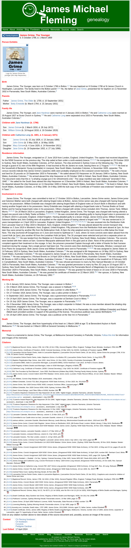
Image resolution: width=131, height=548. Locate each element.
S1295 (9, 350)
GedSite (61, 545)
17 (9, 181)
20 (9, 211)
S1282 (9, 426)
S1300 (9, 409)
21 (11, 211)
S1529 (9, 420)
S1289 (9, 458)
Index (73, 29)
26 (71, 222)
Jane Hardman (43, 113)
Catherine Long (104, 113)
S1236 (9, 352)
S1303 (9, 357)
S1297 (9, 393)
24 (53, 214)
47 (89, 314)
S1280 (9, 374)
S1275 (9, 431)
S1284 (9, 482)
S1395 (9, 472)
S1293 (9, 469)
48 (13, 326)
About (12, 29)
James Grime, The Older (22, 101)
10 (91, 160)
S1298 (9, 399)
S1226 (9, 496)
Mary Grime (18, 145)
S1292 (9, 384)
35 (46, 267)
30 (65, 251)
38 (73, 286)
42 (95, 295)
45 (113, 311)
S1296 (9, 390)
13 (112, 165)
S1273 (9, 414)
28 (76, 222)
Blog (27, 29)
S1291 (9, 466)
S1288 (9, 455)
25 (99, 219)
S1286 (9, 488)
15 (58, 173)
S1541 (9, 382)
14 (116, 165)
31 (107, 256)
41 (93, 295)
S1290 (9, 461)
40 (91, 295)
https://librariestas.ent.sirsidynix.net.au (21, 407)
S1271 (9, 347)
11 (93, 160)
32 (64, 259)
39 (75, 286)
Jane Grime (81, 89)
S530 (9, 371)
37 (54, 275)
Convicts (45, 29)
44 (79, 301)
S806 (9, 507)
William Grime (14, 130)
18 (127, 181)
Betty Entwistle (17, 104)
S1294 (9, 360)
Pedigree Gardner (24, 526)
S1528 (9, 417)
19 (105, 184)
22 (13, 211)
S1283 (9, 442)
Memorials (55, 29)
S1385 (9, 368)
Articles (20, 29)
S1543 (9, 387)
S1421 (9, 501)
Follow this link (108, 335)
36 (67, 269)
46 (115, 311)
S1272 (9, 479)
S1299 (9, 404)
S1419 (9, 452)
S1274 (9, 423)
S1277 (9, 434)
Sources (65, 29)
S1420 (9, 499)
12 (95, 160)
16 (28, 176)
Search (80, 29)
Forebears (35, 29)
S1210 (9, 363)
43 (76, 301)
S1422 (9, 504)
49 (15, 326)
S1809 (9, 510)
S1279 (9, 440)
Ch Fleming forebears (25, 519)
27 (74, 222)
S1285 (9, 485)
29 (92, 248)
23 (49, 214)
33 (54, 261)
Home (5, 29)
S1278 (9, 437)
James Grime (14, 127)
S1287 (9, 447)
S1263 (9, 490)
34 (57, 264)
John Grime (18, 143)
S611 (9, 366)
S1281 (9, 379)
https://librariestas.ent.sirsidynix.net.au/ (111, 399)
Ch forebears (21, 522)
